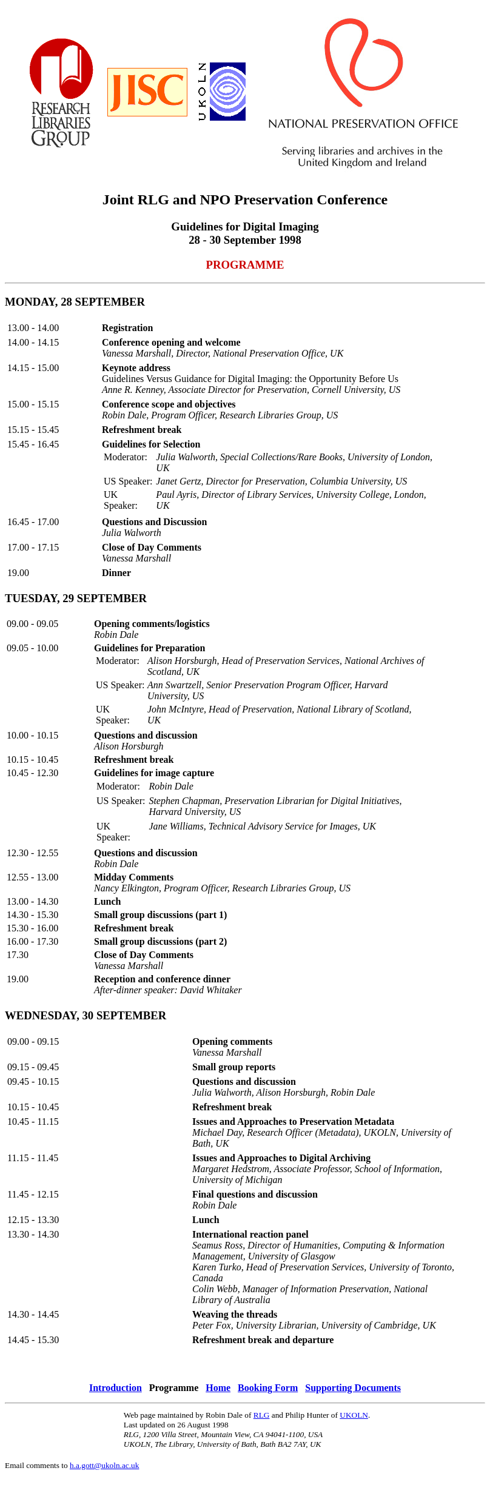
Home (218, 1388)
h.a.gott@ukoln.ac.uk (104, 1465)
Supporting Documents (353, 1388)
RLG (261, 1415)
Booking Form (268, 1388)
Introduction (115, 1388)
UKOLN (354, 1415)
